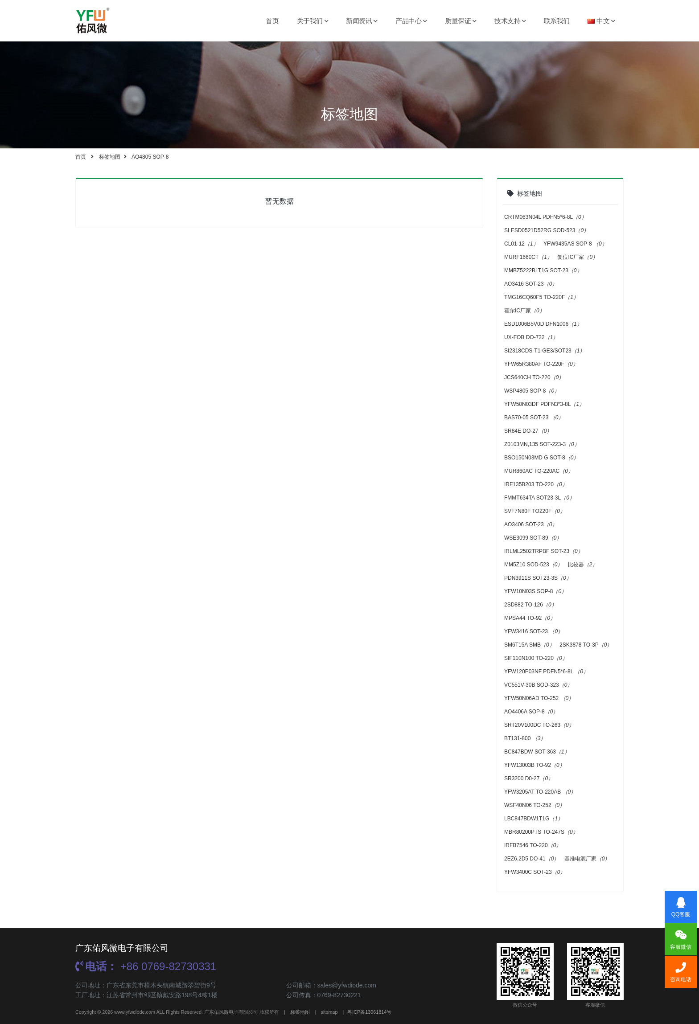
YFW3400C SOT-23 (534, 872)
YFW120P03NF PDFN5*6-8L (546, 671)
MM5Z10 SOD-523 (533, 564)
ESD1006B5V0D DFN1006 (543, 324)
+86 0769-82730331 (145, 966)
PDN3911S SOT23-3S (538, 578)
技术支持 (510, 21)
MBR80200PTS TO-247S (541, 832)
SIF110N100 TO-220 (535, 658)
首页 (272, 21)
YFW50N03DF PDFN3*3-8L (544, 404)
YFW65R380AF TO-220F (541, 364)
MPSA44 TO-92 (529, 618)
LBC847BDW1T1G (533, 818)
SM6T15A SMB (529, 645)
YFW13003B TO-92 (534, 765)
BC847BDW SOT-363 (537, 752)
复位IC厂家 (577, 257)
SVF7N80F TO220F (534, 511)
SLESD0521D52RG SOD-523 (546, 230)
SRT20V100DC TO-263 (539, 725)
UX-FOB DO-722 (531, 337)
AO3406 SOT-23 (530, 524)
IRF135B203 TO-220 (535, 484)
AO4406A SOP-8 (531, 712)
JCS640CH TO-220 (534, 377)
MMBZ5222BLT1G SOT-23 (543, 270)
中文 (601, 21)
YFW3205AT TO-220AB (540, 792)
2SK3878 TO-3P (585, 645)
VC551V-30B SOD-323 (538, 685)
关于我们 (313, 21)
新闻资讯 (362, 21)
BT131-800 (525, 738)
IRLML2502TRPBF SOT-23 (543, 551)
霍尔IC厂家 (524, 310)
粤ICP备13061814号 (369, 1012)
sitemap (329, 1012)
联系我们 (557, 21)
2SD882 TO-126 (530, 605)
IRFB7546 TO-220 (532, 845)
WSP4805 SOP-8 (531, 391)
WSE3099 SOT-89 (533, 538)
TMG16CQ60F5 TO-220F (541, 297)
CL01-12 (521, 244)
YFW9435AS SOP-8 (575, 244)
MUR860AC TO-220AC (538, 471)
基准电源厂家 (587, 859)
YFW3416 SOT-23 (533, 631)
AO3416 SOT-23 (530, 284)
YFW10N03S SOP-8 (535, 591)
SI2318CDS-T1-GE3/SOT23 (544, 351)
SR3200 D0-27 (528, 778)
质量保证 (461, 21)
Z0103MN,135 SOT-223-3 (542, 444)
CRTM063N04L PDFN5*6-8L (545, 217)
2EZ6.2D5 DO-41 (531, 859)
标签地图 (109, 157)
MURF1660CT (528, 257)
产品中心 (411, 21)
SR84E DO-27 (528, 431)
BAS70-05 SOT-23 (533, 417)
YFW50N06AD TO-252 (539, 698)
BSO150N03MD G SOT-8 (541, 458)
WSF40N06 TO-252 (534, 805)
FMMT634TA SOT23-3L (539, 498)
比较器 (583, 564)
